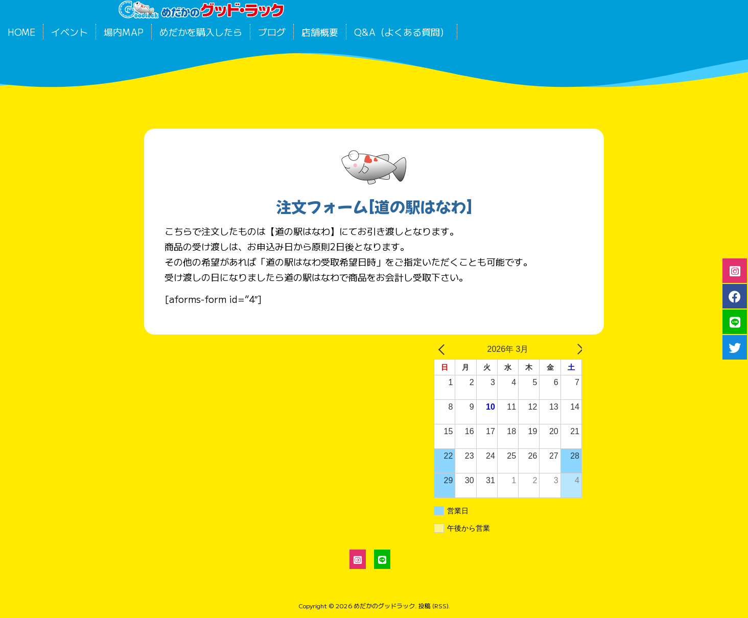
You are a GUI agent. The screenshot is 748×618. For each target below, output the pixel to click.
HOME (21, 31)
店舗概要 (319, 31)
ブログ (272, 31)
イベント (69, 31)
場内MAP (124, 31)
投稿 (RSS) (433, 605)
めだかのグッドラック (384, 605)
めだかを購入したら (200, 31)
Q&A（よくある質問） (401, 31)
